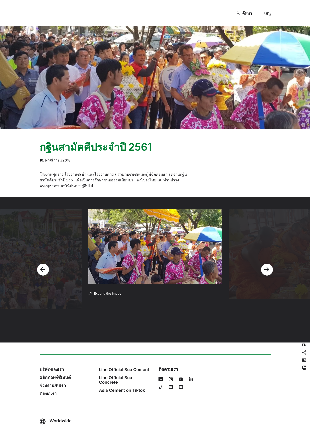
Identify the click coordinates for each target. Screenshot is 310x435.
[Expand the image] (104, 294)
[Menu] (265, 13)
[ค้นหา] (244, 13)
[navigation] (304, 345)
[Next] (267, 270)
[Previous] (43, 270)
